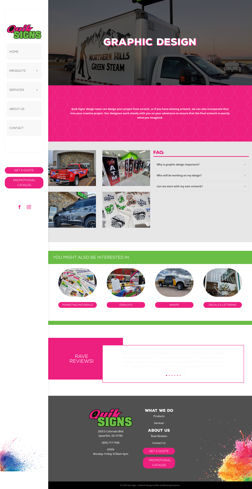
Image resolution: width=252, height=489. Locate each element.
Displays (125, 304)
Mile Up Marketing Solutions (167, 485)
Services (16, 90)
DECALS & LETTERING (222, 304)
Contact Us (159, 443)
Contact (16, 128)
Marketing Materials (77, 304)
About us (16, 109)
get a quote (159, 451)
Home (13, 51)
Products (17, 71)
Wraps (174, 304)
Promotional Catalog (24, 182)
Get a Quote (24, 170)
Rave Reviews (159, 436)
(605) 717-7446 (110, 442)
